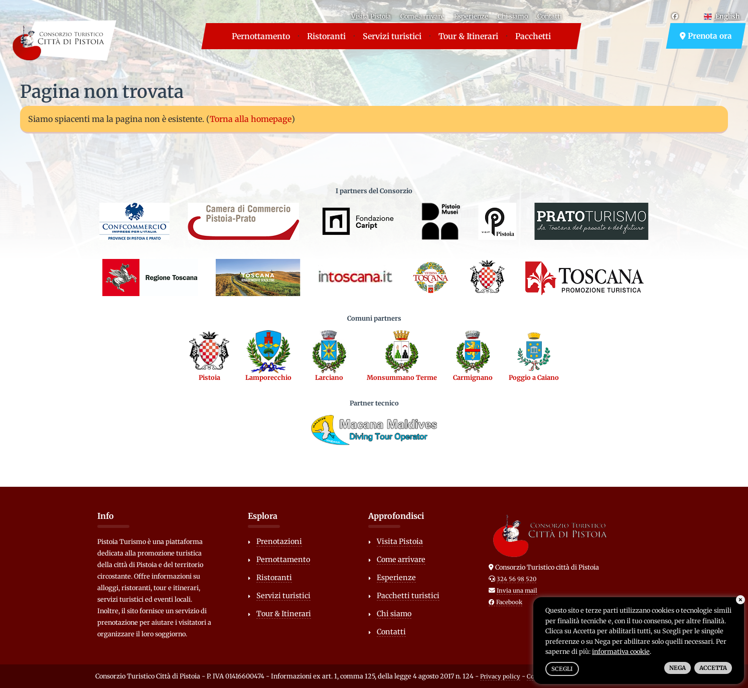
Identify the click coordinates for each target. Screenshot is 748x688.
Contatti (549, 16)
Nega (677, 667)
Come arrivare (422, 16)
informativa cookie (621, 651)
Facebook (505, 602)
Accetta (713, 667)
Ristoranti (326, 36)
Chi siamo (513, 16)
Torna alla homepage (250, 119)
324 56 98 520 (516, 579)
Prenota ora (706, 36)
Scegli (562, 668)
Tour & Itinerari (468, 36)
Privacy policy (500, 676)
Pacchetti (533, 36)
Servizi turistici (392, 36)
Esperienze (471, 16)
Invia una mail (517, 590)
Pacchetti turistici (408, 595)
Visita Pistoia (371, 16)
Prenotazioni (279, 541)
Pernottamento (261, 36)
